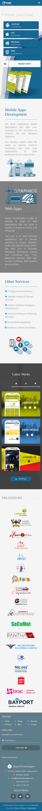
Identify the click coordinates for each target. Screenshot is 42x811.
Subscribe (19, 748)
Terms (16, 808)
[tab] (6, 384)
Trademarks (31, 808)
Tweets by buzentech (9, 757)
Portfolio (6, 725)
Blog (18, 725)
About (18, 721)
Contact (32, 725)
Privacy (23, 808)
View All (21, 479)
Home (5, 721)
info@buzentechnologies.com (22, 778)
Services (32, 721)
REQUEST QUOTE (28, 64)
